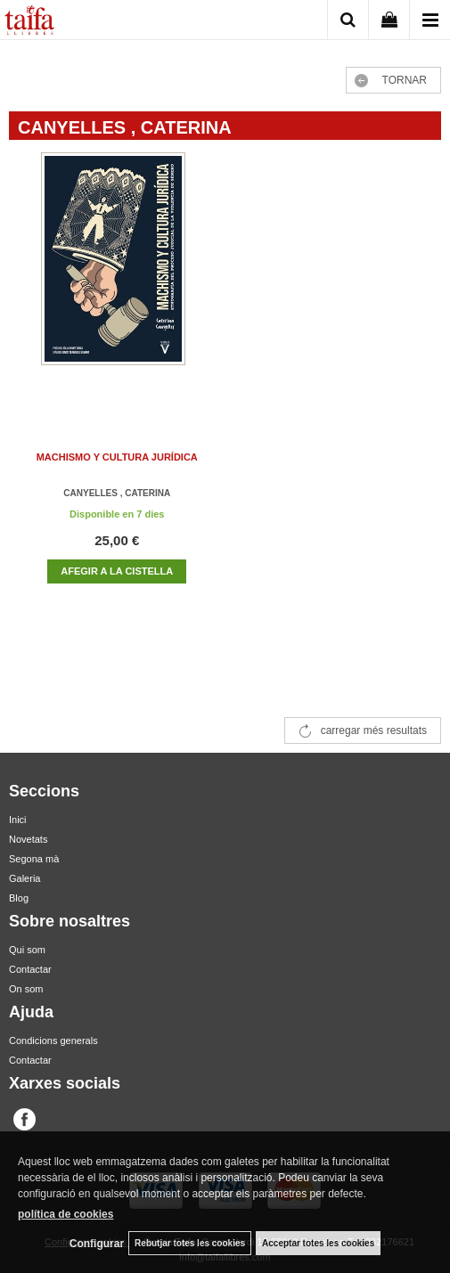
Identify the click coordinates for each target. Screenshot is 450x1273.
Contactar (30, 969)
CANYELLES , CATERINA (116, 493)
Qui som (27, 949)
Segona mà (34, 858)
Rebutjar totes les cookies (190, 1243)
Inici (18, 819)
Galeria (24, 878)
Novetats (28, 839)
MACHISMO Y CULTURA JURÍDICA (117, 457)
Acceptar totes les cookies (318, 1243)
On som (26, 988)
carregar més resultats (374, 730)
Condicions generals (53, 1040)
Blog (19, 898)
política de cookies (65, 1214)
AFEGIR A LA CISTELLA (117, 571)
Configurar (97, 1243)
